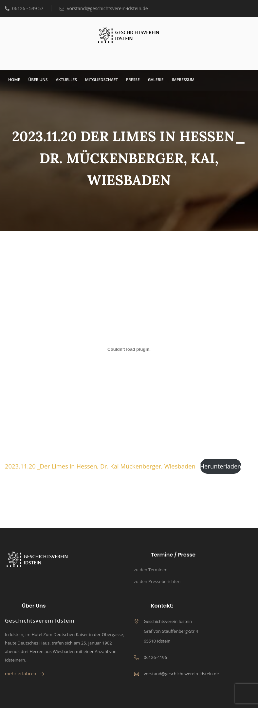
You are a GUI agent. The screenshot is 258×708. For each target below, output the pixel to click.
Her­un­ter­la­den (220, 466)
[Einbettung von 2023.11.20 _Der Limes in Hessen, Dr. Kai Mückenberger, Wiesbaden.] (129, 349)
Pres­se (133, 79)
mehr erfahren (24, 673)
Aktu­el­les (66, 79)
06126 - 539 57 (24, 8)
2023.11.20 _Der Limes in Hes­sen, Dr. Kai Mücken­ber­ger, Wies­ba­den (100, 466)
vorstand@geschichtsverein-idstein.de (104, 8)
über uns (37, 79)
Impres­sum (183, 79)
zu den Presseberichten (157, 581)
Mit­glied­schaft (101, 79)
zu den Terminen (150, 570)
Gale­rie (156, 79)
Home (14, 79)
